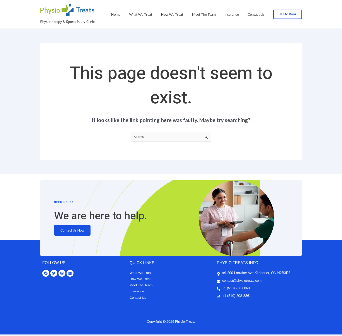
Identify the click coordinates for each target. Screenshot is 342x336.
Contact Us (256, 14)
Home (125, 14)
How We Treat (178, 14)
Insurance (234, 14)
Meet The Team (208, 14)
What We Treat (148, 14)
